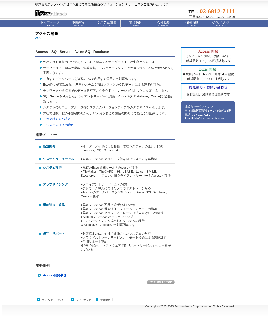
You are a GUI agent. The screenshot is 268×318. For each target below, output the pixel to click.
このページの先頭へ (161, 282)
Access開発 (208, 55)
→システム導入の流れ (58, 125)
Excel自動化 (208, 73)
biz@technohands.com (209, 118)
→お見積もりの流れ (57, 119)
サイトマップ (83, 300)
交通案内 (105, 300)
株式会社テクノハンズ (57, 13)
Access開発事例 (54, 275)
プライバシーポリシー (54, 300)
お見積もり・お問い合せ (208, 91)
